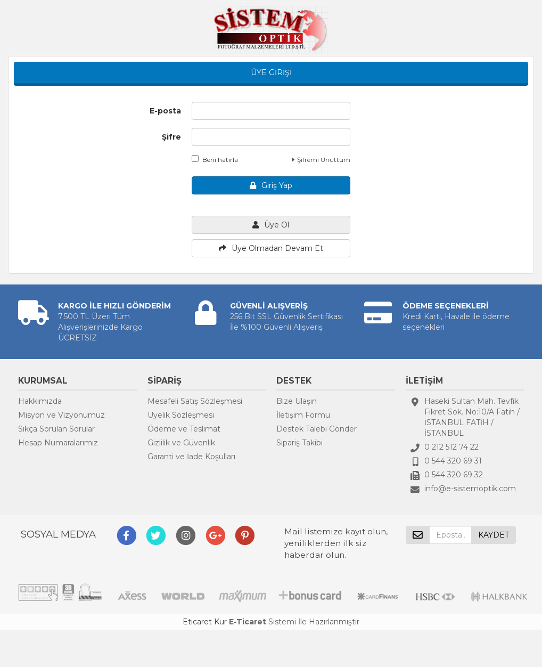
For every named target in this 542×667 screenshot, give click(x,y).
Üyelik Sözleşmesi (180, 415)
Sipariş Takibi (299, 443)
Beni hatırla (215, 159)
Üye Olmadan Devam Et (271, 248)
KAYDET (493, 535)
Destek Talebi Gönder (316, 429)
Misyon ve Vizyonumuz (61, 415)
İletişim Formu (303, 415)
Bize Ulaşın (296, 401)
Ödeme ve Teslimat (183, 429)
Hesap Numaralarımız (58, 443)
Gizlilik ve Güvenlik (181, 443)
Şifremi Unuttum (321, 160)
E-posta (165, 111)
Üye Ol (270, 225)
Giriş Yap (271, 185)
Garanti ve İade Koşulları (191, 456)
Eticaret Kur (205, 622)
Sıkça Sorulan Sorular (56, 429)
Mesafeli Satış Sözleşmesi (194, 401)
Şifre (171, 137)
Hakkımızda (40, 401)
